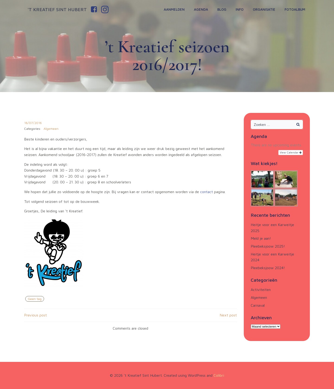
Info (240, 9)
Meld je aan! (261, 238)
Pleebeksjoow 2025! (268, 246)
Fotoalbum (295, 9)
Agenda (201, 9)
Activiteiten (261, 289)
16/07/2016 (33, 123)
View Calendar (291, 152)
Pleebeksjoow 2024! (268, 268)
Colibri (219, 375)
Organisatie (264, 9)
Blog (221, 9)
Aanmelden (174, 9)
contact (207, 192)
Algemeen (51, 129)
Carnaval (258, 305)
